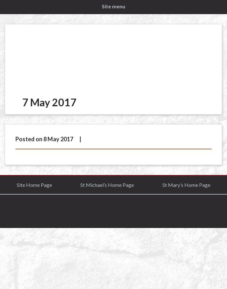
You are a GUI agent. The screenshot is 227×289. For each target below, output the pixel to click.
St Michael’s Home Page (107, 185)
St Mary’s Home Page (186, 185)
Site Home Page (34, 185)
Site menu (113, 6)
